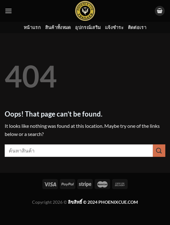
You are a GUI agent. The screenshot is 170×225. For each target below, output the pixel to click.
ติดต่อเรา (137, 27)
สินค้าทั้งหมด (58, 27)
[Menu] (8, 10)
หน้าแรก (32, 27)
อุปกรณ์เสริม (88, 27)
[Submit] (159, 150)
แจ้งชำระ (114, 27)
